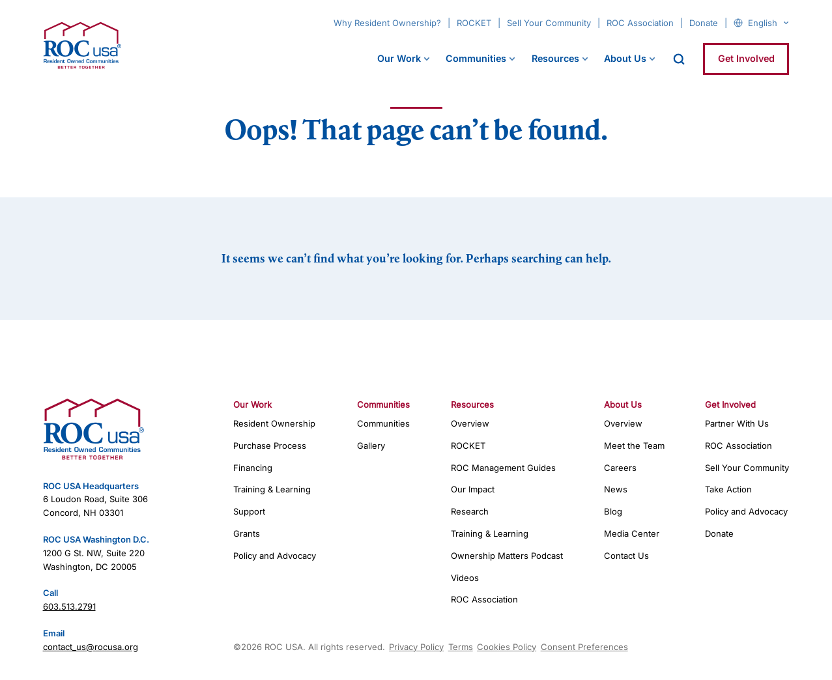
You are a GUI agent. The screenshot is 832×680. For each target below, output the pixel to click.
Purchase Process (269, 445)
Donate (703, 23)
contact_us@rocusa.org (90, 647)
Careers (620, 467)
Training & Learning (272, 489)
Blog (613, 511)
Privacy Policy (416, 647)
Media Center (631, 533)
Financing (252, 467)
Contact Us (626, 555)
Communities (476, 58)
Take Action (728, 489)
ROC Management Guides (503, 467)
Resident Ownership (274, 423)
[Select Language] (768, 23)
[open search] (679, 59)
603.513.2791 (69, 606)
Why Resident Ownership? (387, 23)
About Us (625, 58)
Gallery (371, 445)
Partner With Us (737, 423)
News (615, 489)
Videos (465, 578)
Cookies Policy (506, 647)
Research (470, 511)
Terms (460, 647)
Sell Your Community (549, 23)
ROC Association (640, 23)
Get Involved (746, 58)
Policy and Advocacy (274, 555)
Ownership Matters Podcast (507, 555)
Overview (470, 423)
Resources (555, 58)
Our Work (399, 58)
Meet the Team (634, 445)
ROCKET (474, 23)
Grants (246, 533)
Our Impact (473, 489)
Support (249, 511)
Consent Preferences (584, 647)
